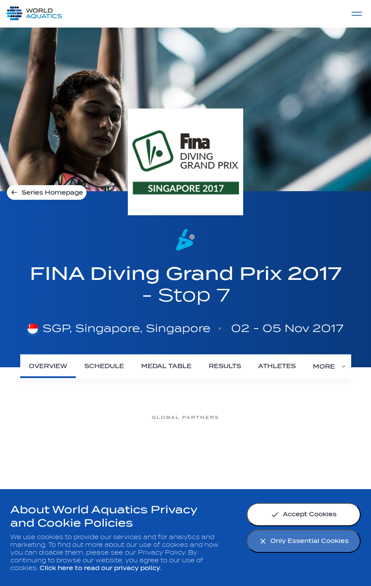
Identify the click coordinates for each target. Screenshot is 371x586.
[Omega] (185, 450)
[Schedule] (104, 366)
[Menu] (357, 14)
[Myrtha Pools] (48, 450)
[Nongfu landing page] (117, 450)
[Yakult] (323, 450)
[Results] (225, 366)
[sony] (254, 450)
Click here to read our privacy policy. (100, 568)
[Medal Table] (166, 366)
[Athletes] (277, 366)
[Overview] (48, 366)
